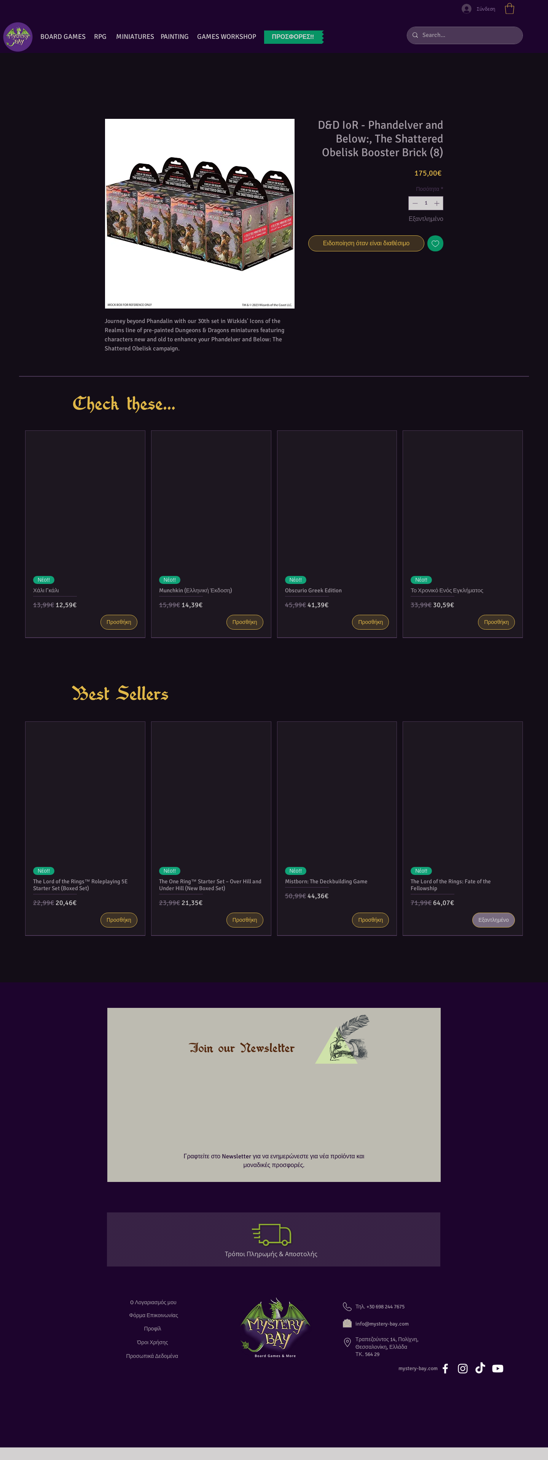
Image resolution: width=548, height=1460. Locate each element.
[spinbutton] (426, 203)
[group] (274, 534)
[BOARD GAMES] (63, 37)
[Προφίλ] (153, 1329)
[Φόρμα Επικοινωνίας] (153, 1315)
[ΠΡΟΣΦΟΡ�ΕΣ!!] (293, 37)
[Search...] (464, 35)
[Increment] (437, 203)
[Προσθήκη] (118, 622)
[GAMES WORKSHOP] (226, 37)
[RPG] (100, 37)
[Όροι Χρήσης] (153, 1342)
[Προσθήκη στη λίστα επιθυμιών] (435, 243)
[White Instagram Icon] (462, 1368)
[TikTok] (480, 1368)
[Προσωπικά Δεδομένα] (153, 1356)
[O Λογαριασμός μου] (153, 1302)
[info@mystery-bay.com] (390, 1324)
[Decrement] (414, 203)
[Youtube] (497, 1368)
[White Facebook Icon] (445, 1368)
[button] (509, 8)
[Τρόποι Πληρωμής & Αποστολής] (274, 1254)
